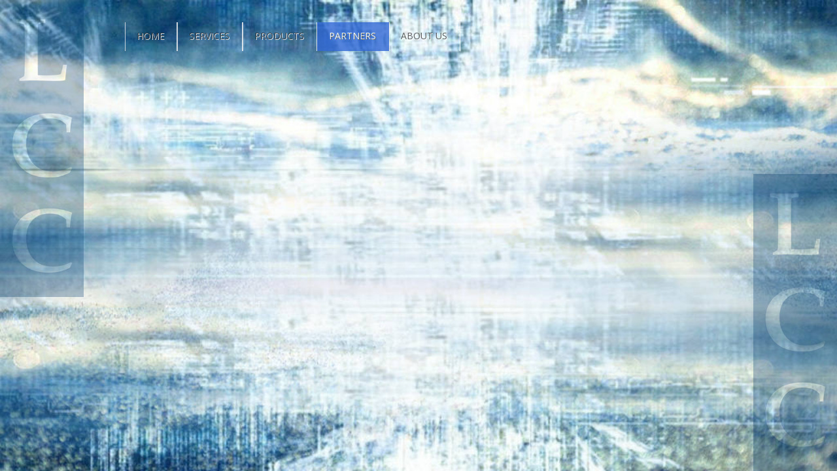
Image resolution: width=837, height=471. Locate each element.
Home (150, 35)
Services (209, 35)
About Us (424, 35)
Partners (352, 35)
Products (279, 35)
